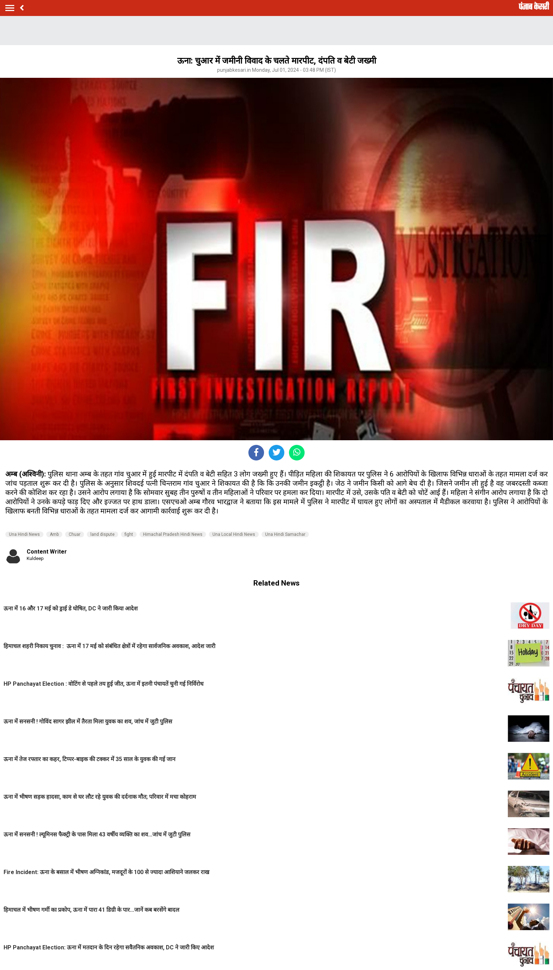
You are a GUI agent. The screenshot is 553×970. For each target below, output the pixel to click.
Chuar (74, 534)
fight (129, 534)
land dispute (102, 534)
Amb (54, 534)
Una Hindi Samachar (285, 534)
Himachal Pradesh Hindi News (172, 534)
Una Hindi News (24, 534)
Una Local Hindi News (233, 534)
